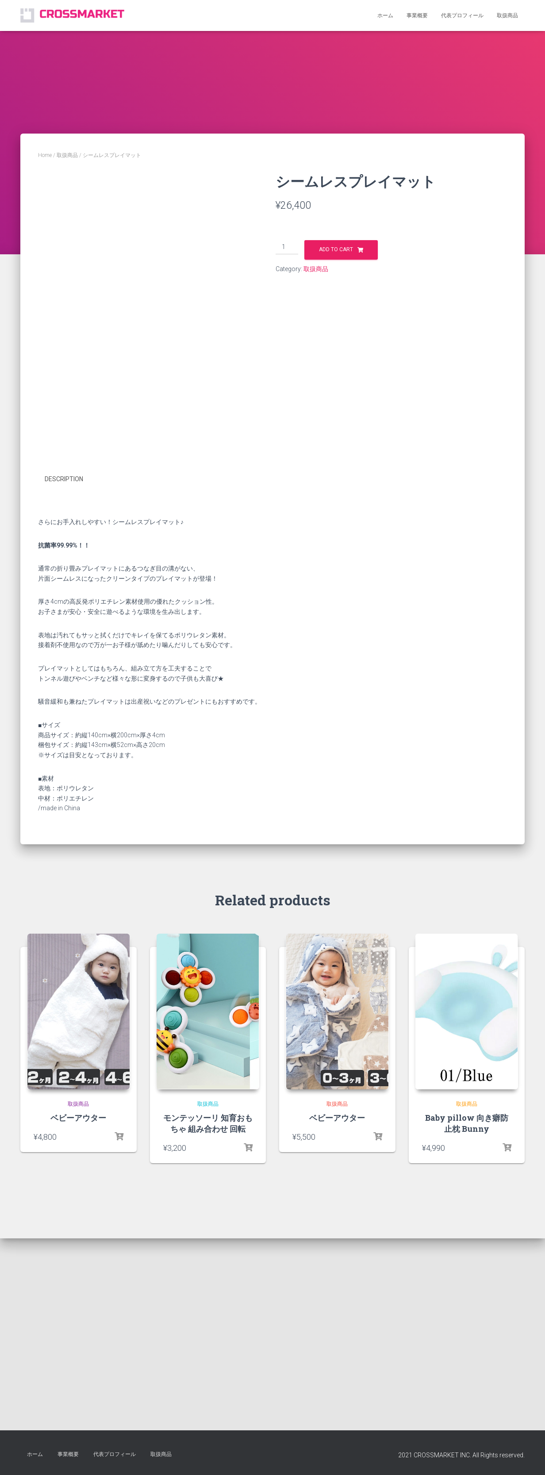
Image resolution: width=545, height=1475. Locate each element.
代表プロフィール (462, 15)
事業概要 (417, 15)
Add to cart (336, 249)
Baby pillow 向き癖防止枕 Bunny (466, 1334)
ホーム (385, 15)
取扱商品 (507, 15)
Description (64, 689)
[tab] (70, 690)
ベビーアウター (78, 1328)
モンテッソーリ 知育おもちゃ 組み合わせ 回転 (208, 1334)
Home (45, 155)
